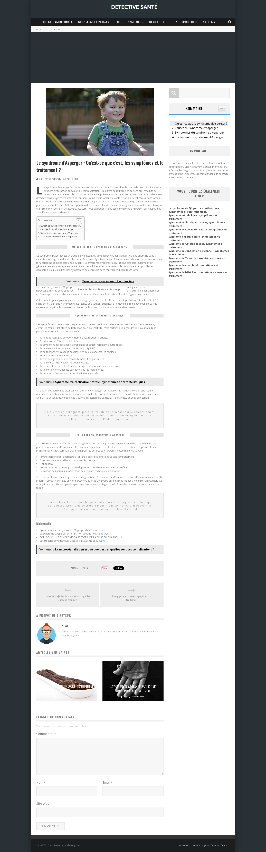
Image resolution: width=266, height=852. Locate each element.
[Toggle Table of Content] (77, 221)
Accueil (39, 29)
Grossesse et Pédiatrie (95, 22)
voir (102, 530)
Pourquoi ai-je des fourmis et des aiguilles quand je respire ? (67, 598)
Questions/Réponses (58, 22)
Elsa (41, 178)
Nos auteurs (184, 845)
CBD (119, 22)
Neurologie (72, 178)
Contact (224, 845)
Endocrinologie (186, 22)
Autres (208, 22)
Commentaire (46, 734)
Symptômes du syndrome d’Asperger (59, 233)
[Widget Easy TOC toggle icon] (222, 108)
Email (107, 782)
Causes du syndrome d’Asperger (57, 229)
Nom (40, 782)
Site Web (42, 803)
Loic (59, 696)
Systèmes (134, 22)
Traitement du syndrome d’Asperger (58, 236)
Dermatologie (159, 22)
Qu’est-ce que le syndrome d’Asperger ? (60, 225)
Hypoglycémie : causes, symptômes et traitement (132, 598)
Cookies (215, 845)
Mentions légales (201, 845)
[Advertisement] (133, 57)
